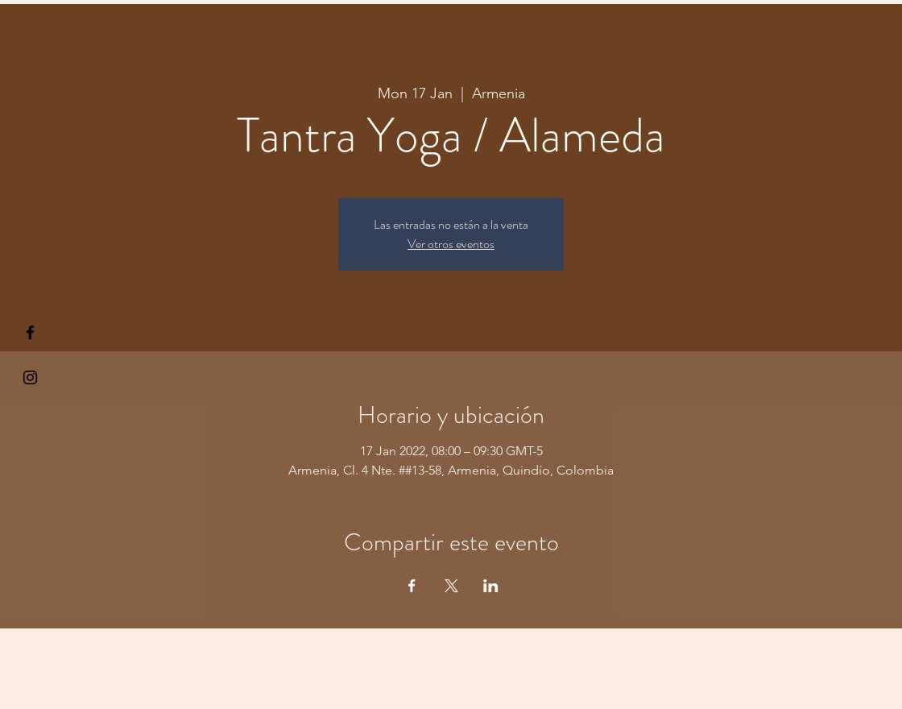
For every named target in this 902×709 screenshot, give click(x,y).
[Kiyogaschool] (30, 377)
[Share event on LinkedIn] (491, 585)
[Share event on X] (451, 585)
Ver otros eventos (451, 243)
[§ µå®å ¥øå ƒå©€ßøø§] (30, 332)
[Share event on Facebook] (412, 585)
